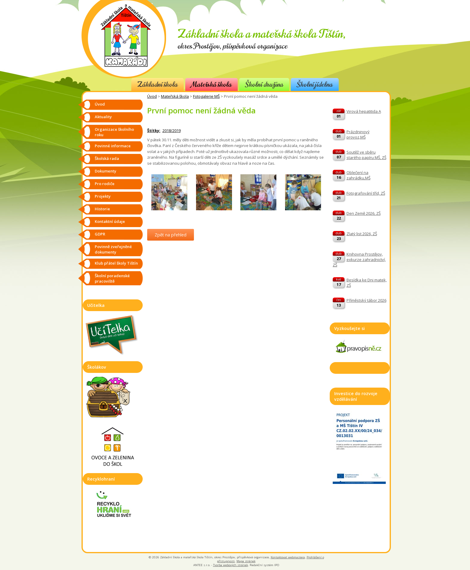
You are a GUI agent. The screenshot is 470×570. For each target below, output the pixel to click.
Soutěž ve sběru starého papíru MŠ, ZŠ (366, 154)
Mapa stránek (245, 561)
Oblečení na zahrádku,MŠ (358, 175)
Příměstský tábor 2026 (366, 300)
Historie (102, 209)
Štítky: (153, 130)
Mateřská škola (211, 84)
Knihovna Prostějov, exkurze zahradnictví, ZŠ (359, 259)
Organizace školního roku (114, 132)
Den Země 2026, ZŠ (364, 213)
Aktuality (103, 116)
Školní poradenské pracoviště (112, 278)
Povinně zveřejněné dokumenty (113, 249)
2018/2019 (171, 130)
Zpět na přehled (170, 235)
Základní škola (157, 84)
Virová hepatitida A (364, 111)
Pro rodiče (105, 183)
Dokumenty (105, 171)
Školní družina (264, 84)
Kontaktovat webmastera (288, 557)
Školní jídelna (315, 84)
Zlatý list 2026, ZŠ (362, 233)
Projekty (103, 196)
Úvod (152, 96)
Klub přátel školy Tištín (116, 263)
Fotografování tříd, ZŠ (366, 193)
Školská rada (107, 158)
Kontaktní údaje (110, 221)
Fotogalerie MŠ (206, 96)
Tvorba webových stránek (230, 565)
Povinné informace (113, 145)
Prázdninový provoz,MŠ (358, 134)
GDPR (100, 234)
